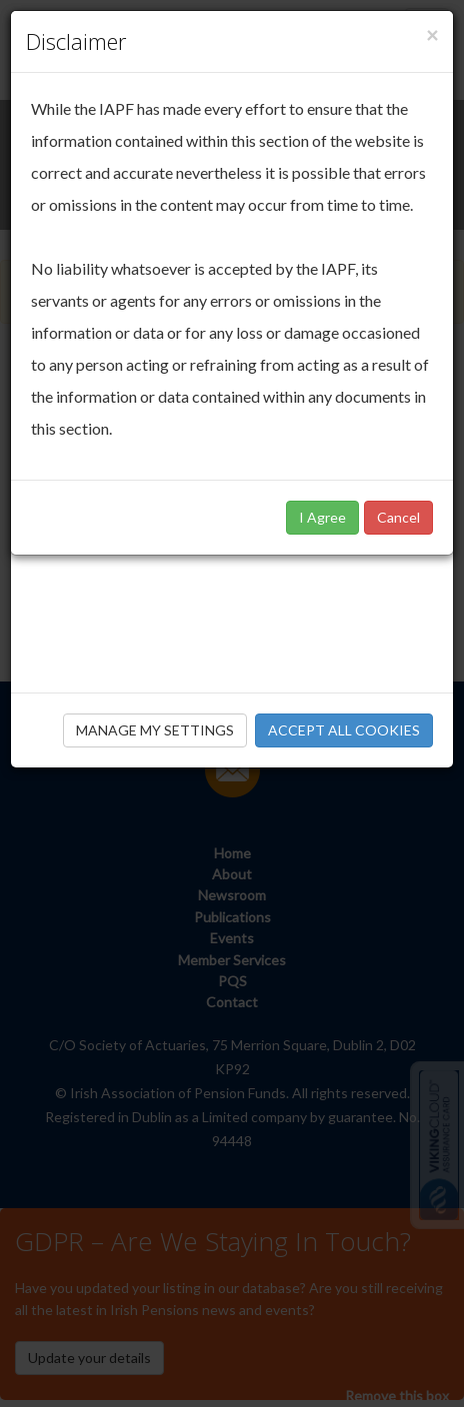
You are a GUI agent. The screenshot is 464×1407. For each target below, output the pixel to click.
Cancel (398, 517)
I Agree (322, 517)
